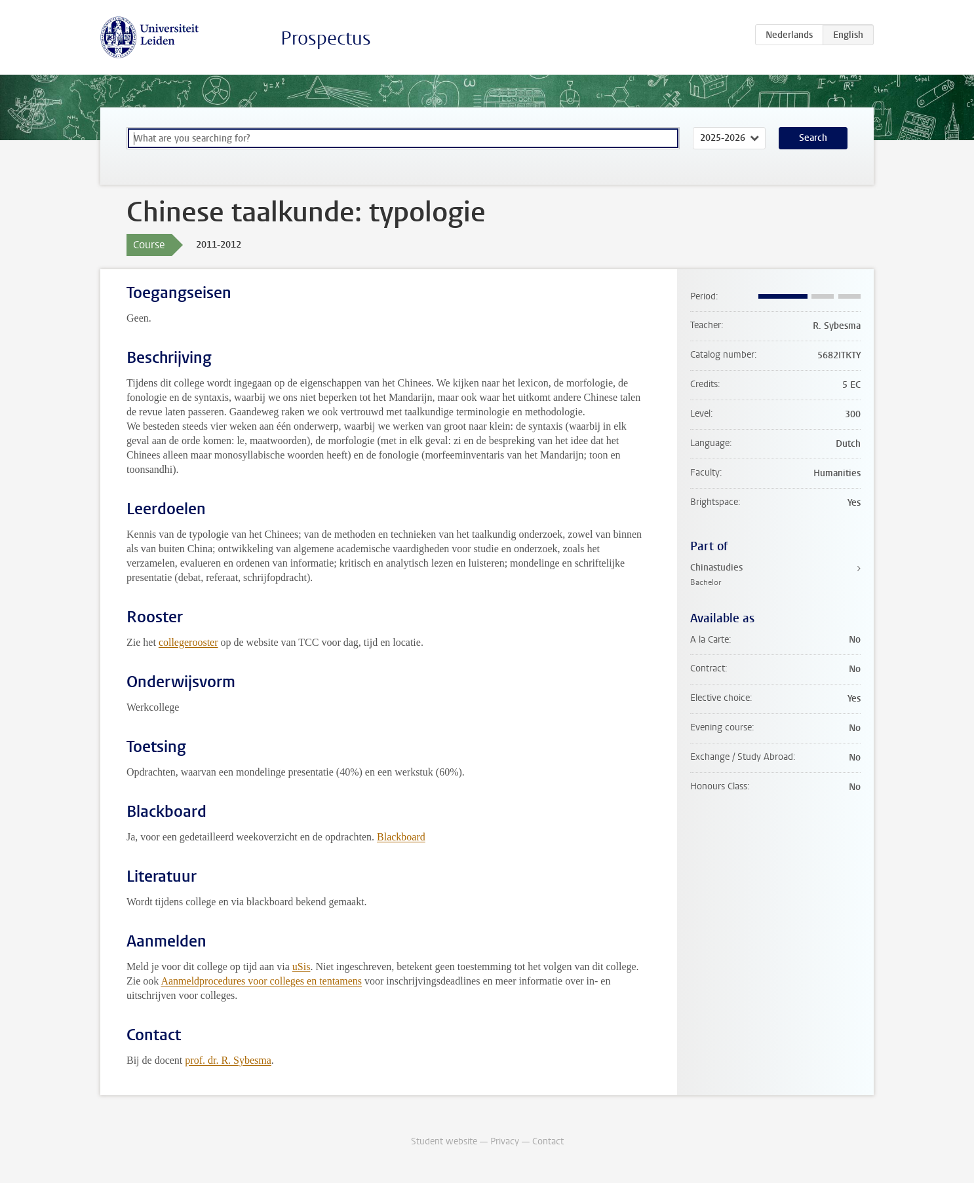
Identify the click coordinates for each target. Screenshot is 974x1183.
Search (813, 138)
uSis (301, 966)
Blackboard (401, 836)
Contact (548, 1141)
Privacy (504, 1141)
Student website (444, 1141)
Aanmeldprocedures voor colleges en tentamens (261, 980)
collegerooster (188, 642)
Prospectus (326, 38)
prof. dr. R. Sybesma (228, 1060)
